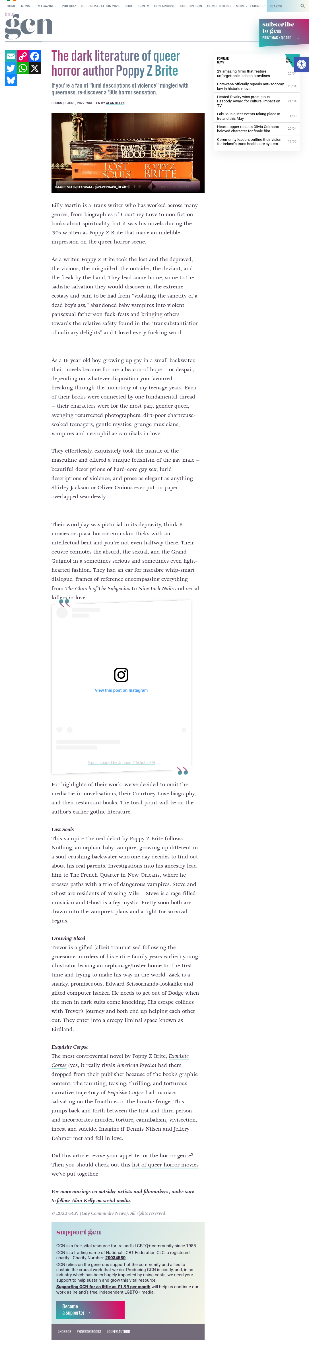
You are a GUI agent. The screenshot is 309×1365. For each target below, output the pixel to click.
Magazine (46, 6)
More (240, 6)
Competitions (219, 6)
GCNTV (143, 6)
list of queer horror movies (165, 1154)
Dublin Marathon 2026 (100, 6)
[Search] (302, 6)
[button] (301, 64)
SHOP (129, 6)
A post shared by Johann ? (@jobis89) (121, 751)
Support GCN (191, 6)
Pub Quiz (69, 6)
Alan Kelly (115, 103)
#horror (64, 1321)
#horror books (89, 1321)
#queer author (118, 1321)
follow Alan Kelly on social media (93, 1190)
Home (11, 6)
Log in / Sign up (252, 6)
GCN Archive (164, 6)
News (25, 6)
